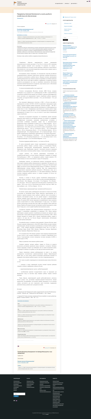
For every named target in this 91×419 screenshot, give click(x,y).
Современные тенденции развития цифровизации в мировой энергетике (70, 96)
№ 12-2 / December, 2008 (23, 362)
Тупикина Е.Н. (20, 18)
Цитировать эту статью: (22, 34)
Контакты (15, 390)
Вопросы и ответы (43, 390)
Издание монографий (68, 26)
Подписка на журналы (68, 33)
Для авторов (73, 3)
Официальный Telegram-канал (69, 17)
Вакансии (15, 388)
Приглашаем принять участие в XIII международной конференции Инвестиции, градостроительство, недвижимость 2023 (70, 65)
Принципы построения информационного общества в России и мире (69, 115)
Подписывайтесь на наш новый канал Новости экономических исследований (70, 82)
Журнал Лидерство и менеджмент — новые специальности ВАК (68, 74)
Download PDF (47, 347)
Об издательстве (59, 3)
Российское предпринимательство (25, 29)
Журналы (67, 3)
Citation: (19, 365)
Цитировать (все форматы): (23, 300)
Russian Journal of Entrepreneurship (26, 361)
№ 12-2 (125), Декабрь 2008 (23, 30)
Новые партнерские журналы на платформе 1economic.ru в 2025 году (69, 56)
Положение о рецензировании (45, 385)
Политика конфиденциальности (45, 391)
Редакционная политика (44, 381)
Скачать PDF (49, 23)
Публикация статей (67, 23)
